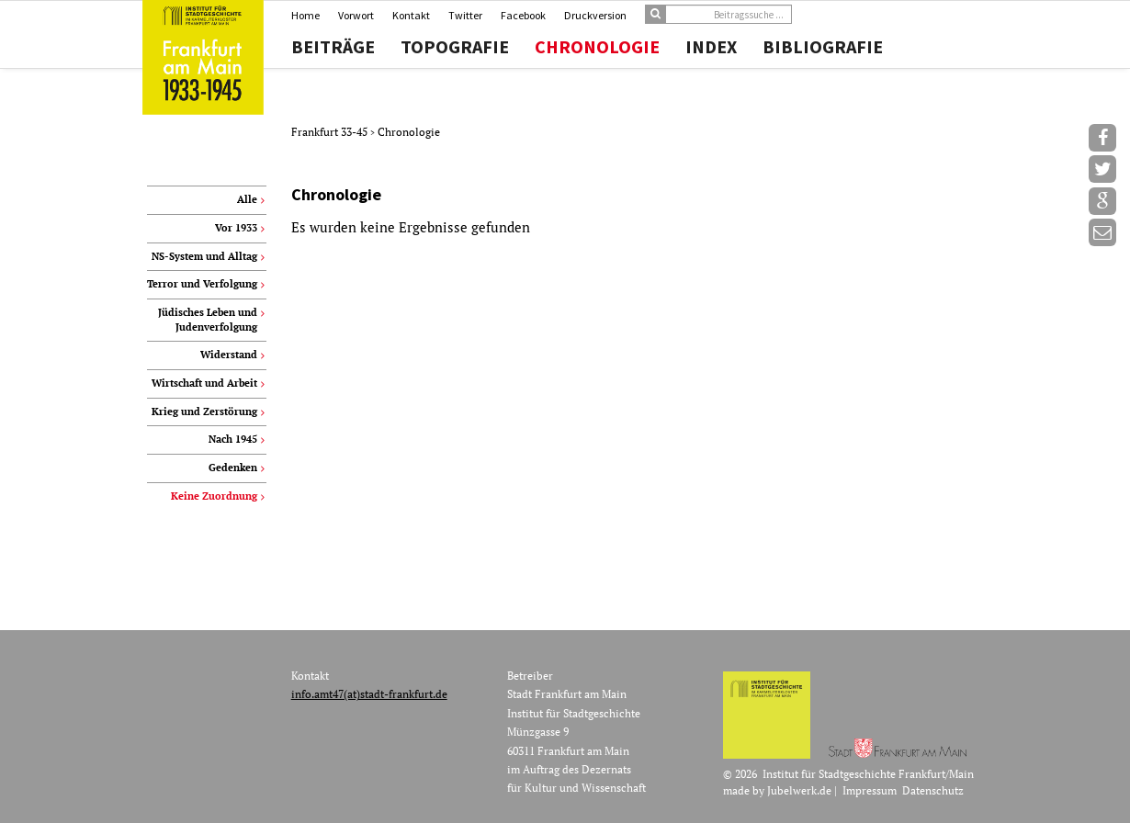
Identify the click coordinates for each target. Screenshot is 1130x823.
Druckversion (595, 15)
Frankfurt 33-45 (330, 132)
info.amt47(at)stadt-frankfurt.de (369, 694)
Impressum (869, 790)
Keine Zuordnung (214, 496)
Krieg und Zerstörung (204, 411)
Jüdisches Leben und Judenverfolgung (207, 319)
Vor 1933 (236, 227)
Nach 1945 (233, 439)
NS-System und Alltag (204, 256)
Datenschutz (933, 790)
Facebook (523, 15)
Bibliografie (823, 47)
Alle (247, 199)
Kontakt (411, 15)
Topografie (455, 47)
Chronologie (597, 47)
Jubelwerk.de (799, 790)
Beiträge (333, 47)
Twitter (465, 15)
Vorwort (356, 15)
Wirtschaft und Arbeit (204, 383)
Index (711, 47)
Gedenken (233, 467)
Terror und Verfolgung (202, 283)
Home (305, 15)
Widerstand (228, 354)
